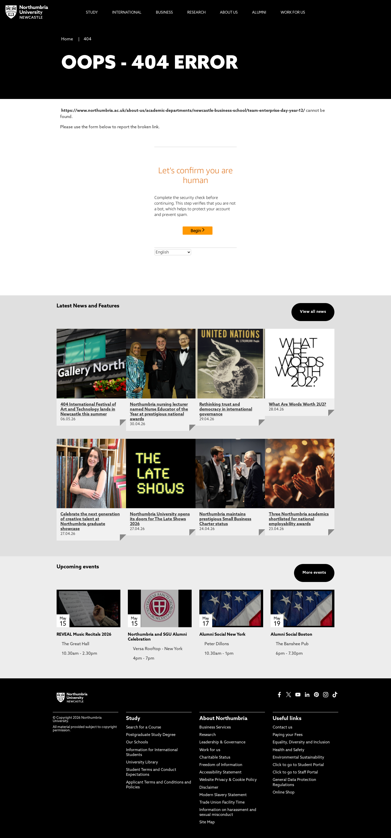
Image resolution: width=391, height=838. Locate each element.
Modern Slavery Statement (223, 795)
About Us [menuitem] (229, 13)
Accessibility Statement (220, 773)
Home (67, 39)
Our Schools (137, 742)
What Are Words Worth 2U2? (297, 405)
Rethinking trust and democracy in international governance (225, 409)
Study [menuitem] (92, 13)
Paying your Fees (288, 735)
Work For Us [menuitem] (293, 13)
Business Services (215, 728)
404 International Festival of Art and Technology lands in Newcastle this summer (88, 409)
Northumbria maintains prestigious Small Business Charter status (225, 519)
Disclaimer (208, 788)
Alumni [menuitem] (259, 13)
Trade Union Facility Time (222, 803)
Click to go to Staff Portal (295, 773)
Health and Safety (288, 750)
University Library (142, 762)
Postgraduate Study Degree (150, 735)
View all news (313, 312)
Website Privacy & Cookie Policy (228, 780)
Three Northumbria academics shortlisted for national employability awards (299, 519)
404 (87, 39)
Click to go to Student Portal (298, 765)
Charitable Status (214, 758)
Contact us (282, 728)
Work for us (209, 750)
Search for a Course (143, 728)
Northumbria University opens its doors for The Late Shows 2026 (160, 519)
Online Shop (284, 793)
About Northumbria (223, 718)
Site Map (207, 822)
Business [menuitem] (164, 13)
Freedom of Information (220, 765)
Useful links (287, 718)
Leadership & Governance (222, 742)
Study (133, 718)
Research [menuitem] (196, 13)
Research (207, 735)
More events (314, 573)
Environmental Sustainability (298, 758)
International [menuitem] (126, 13)
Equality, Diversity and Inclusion (301, 742)
